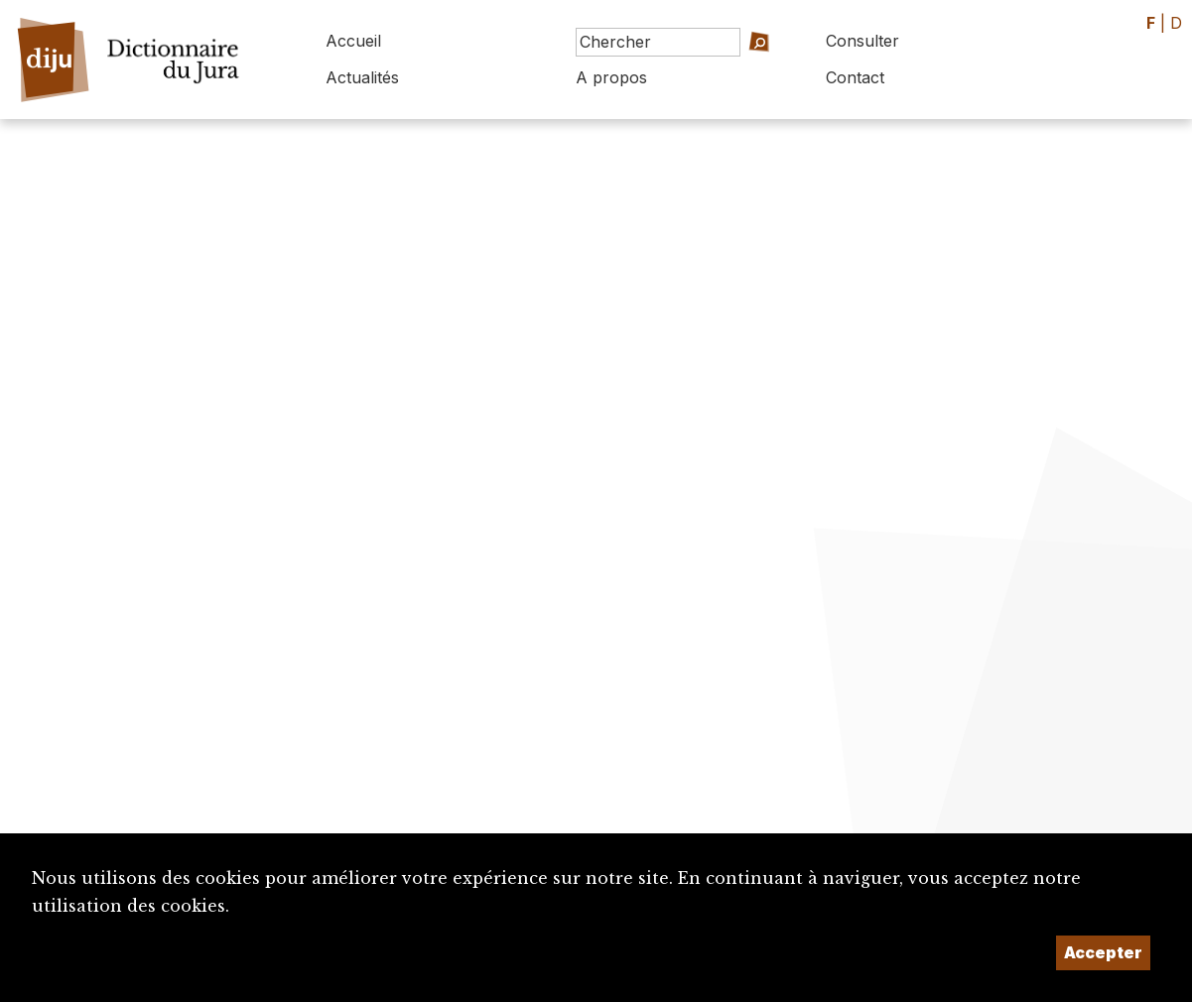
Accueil (353, 41)
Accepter (1103, 952)
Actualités (362, 77)
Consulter (862, 41)
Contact (855, 77)
